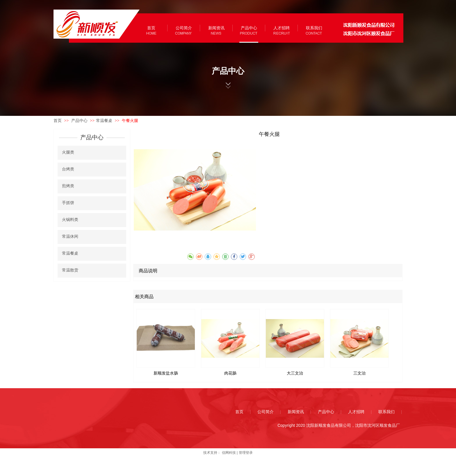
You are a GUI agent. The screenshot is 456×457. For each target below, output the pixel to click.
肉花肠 (230, 373)
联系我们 (386, 412)
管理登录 (246, 453)
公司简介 (265, 412)
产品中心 (80, 120)
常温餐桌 (104, 120)
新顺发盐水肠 (166, 373)
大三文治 (295, 373)
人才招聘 (356, 412)
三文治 (359, 373)
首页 (58, 120)
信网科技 (229, 453)
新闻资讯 (296, 412)
